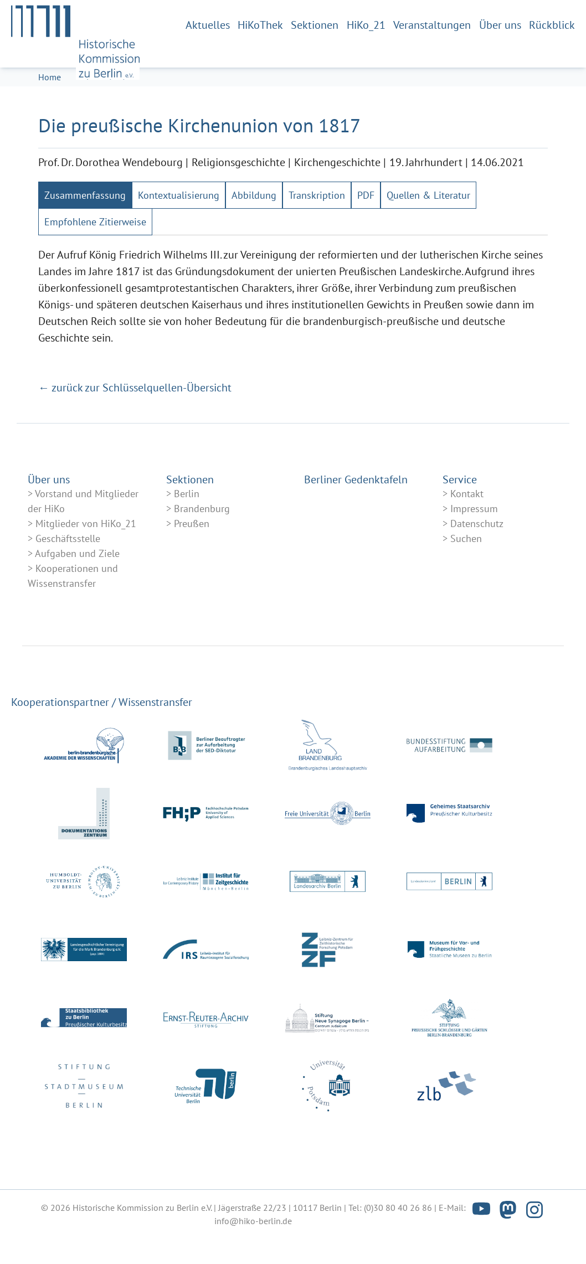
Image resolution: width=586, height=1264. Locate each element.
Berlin (186, 528)
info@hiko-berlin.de (253, 1255)
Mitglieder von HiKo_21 (85, 557)
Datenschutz (476, 557)
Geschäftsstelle (67, 572)
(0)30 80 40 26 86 (398, 1241)
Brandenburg (202, 542)
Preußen (191, 557)
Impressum (474, 542)
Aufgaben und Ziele (77, 587)
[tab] (85, 229)
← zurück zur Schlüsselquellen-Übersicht (135, 422)
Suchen (466, 572)
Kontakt (467, 528)
